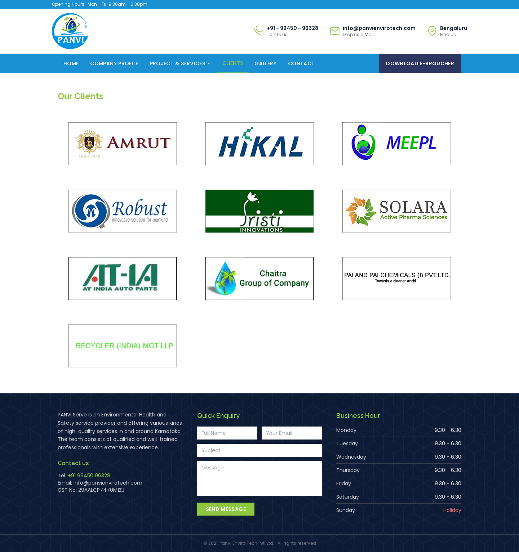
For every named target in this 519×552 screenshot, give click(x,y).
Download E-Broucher (420, 63)
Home (71, 63)
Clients (232, 63)
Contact (301, 63)
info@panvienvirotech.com (108, 482)
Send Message (226, 509)
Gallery (265, 63)
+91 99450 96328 (89, 475)
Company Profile (114, 63)
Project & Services (180, 63)
